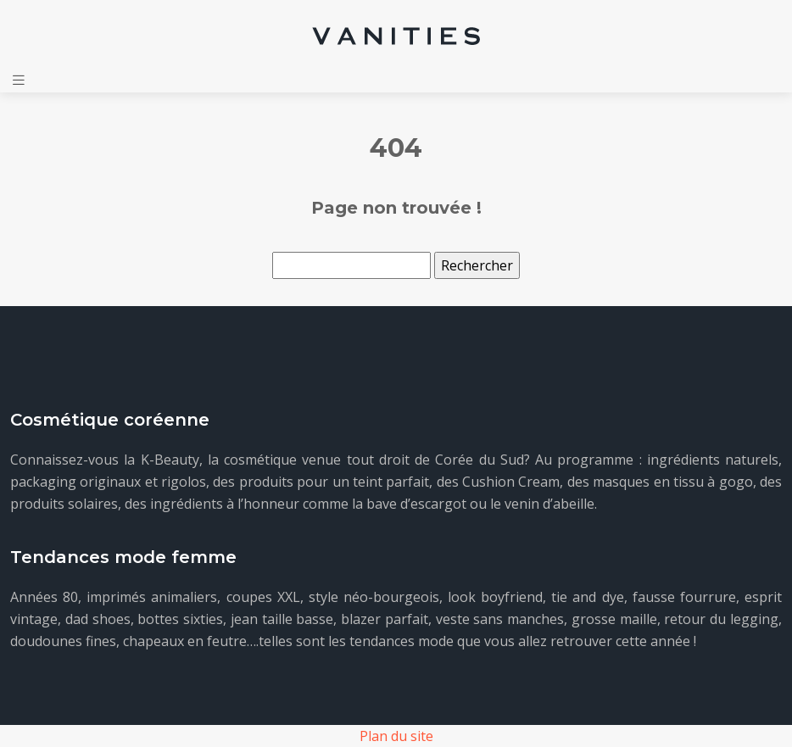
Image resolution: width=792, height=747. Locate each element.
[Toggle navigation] (18, 80)
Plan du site (396, 736)
